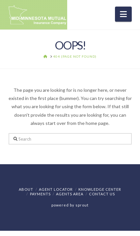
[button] (123, 14)
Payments (40, 194)
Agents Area (69, 194)
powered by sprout (70, 205)
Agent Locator (56, 189)
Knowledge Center (99, 189)
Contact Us (102, 194)
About (26, 189)
